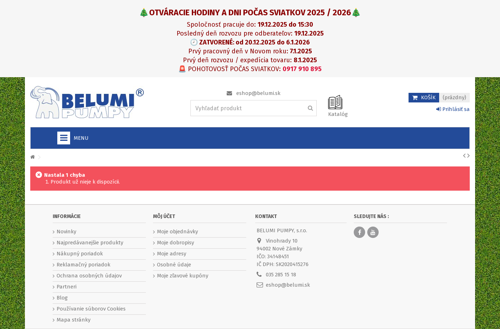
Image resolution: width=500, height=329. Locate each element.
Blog (62, 297)
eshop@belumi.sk (258, 93)
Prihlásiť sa (453, 109)
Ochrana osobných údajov (89, 275)
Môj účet (164, 216)
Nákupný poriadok (80, 253)
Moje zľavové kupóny (182, 275)
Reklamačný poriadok (83, 264)
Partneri (67, 286)
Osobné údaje (174, 264)
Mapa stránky (73, 320)
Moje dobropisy (175, 242)
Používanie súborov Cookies (91, 309)
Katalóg (338, 114)
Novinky (66, 231)
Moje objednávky (177, 231)
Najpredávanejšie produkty (90, 242)
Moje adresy (171, 253)
